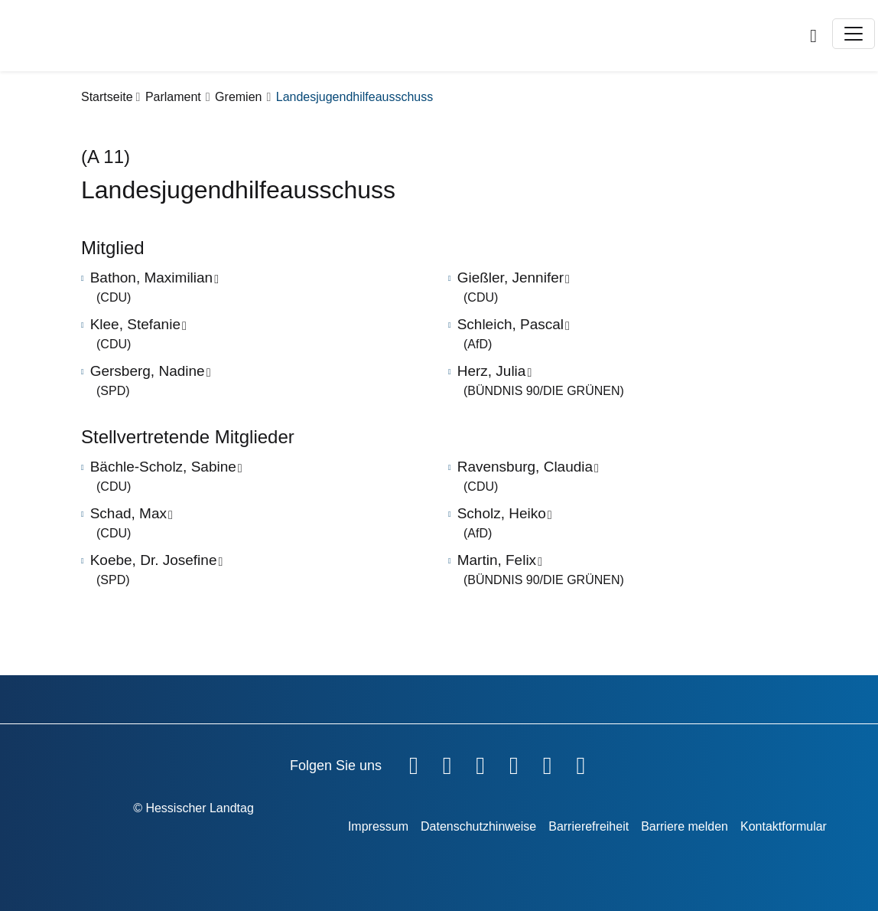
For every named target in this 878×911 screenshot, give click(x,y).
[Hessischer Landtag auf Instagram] (514, 762)
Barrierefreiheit (588, 826)
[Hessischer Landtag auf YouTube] (447, 762)
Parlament (173, 96)
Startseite (107, 96)
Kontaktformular (783, 826)
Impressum (378, 826)
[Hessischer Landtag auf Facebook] (413, 762)
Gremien (238, 96)
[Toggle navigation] (853, 33)
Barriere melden (684, 826)
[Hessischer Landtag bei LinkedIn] (580, 762)
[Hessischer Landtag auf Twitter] (480, 762)
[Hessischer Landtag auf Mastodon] (547, 762)
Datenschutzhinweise (478, 826)
